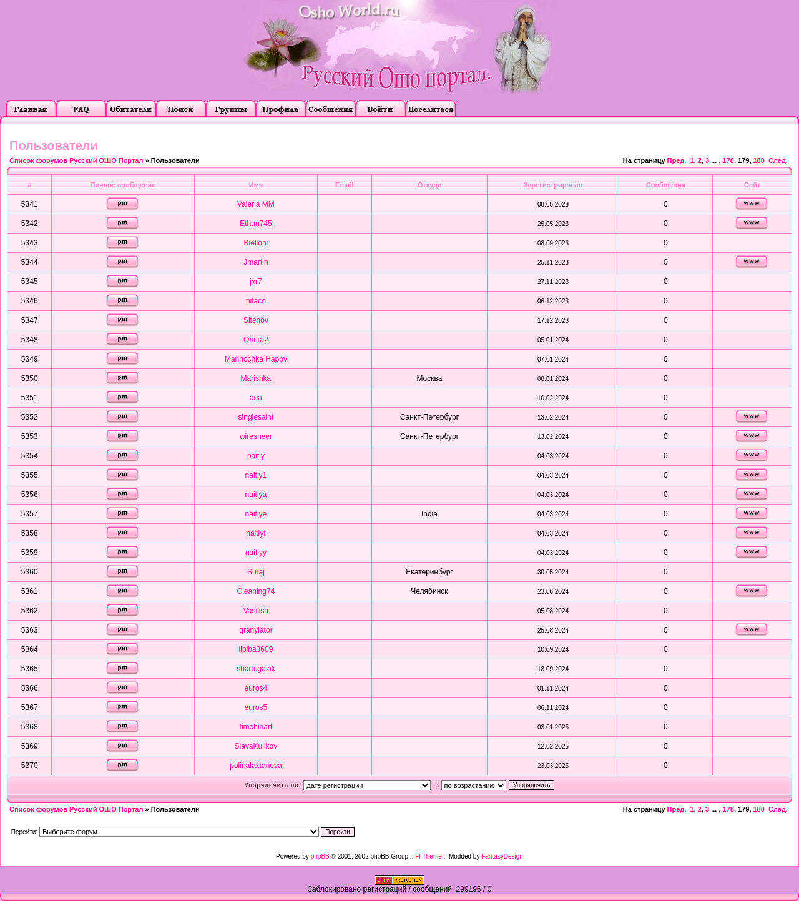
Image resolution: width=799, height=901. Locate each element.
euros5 (256, 707)
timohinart (256, 726)
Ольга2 (255, 339)
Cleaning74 (256, 591)
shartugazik (256, 668)
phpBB (320, 856)
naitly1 (256, 475)
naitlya (256, 494)
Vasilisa (255, 610)
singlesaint (256, 417)
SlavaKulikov (256, 746)
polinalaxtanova (256, 765)
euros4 (256, 688)
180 (759, 160)
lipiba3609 (256, 649)
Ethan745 (256, 223)
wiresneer (256, 436)
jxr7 (256, 281)
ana (256, 397)
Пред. (677, 160)
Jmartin (255, 262)
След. (778, 160)
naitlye (256, 514)
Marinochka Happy (256, 359)
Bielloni (256, 243)
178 (728, 160)
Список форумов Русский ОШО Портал (76, 160)
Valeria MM (256, 204)
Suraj (256, 572)
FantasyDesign (502, 856)
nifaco (256, 301)
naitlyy (256, 552)
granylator (255, 630)
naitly (256, 455)
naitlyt (255, 533)
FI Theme (428, 856)
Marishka (256, 378)
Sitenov (255, 320)
